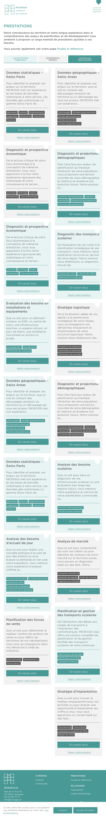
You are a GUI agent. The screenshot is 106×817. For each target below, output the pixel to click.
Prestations (78, 776)
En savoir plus (27, 360)
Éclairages (78, 786)
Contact (40, 780)
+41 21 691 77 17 (12, 797)
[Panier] (98, 2)
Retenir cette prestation (28, 368)
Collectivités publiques (20, 59)
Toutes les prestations (85, 59)
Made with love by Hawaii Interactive (86, 813)
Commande (41, 783)
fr (72, 803)
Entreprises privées (53, 59)
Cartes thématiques (81, 793)
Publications (77, 790)
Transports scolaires (49, 803)
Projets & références (81, 780)
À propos (41, 776)
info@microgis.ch (12, 800)
